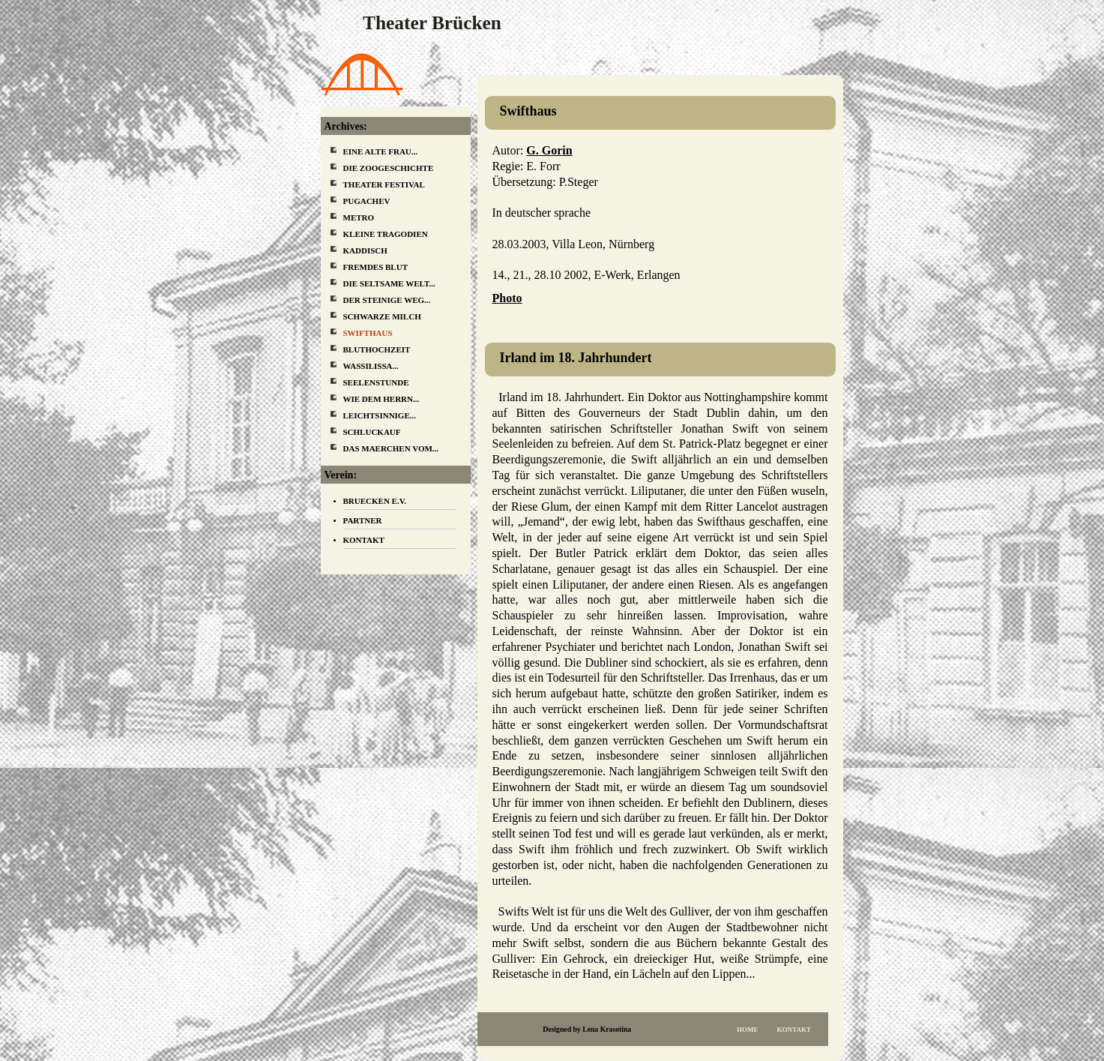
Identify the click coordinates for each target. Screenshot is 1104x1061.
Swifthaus (368, 332)
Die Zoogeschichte (388, 167)
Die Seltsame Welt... (389, 283)
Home (747, 1029)
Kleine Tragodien (385, 233)
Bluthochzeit (377, 349)
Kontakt (794, 1029)
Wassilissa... (371, 365)
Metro (359, 217)
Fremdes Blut (375, 266)
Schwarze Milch (382, 316)
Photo (507, 298)
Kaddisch (365, 250)
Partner (362, 520)
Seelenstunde (376, 382)
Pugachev (366, 200)
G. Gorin (549, 150)
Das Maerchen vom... (391, 448)
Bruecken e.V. (374, 500)
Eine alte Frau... (380, 151)
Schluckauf (372, 431)
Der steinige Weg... (387, 299)
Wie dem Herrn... (381, 398)
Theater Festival (384, 184)
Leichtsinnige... (380, 415)
